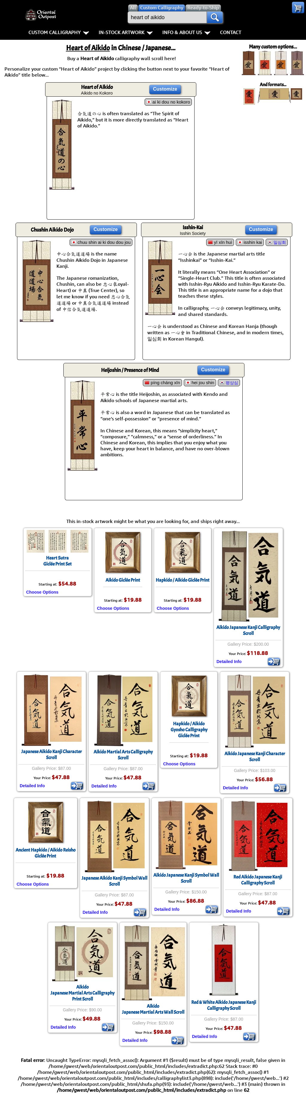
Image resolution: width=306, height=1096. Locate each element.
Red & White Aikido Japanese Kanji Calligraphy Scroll (223, 1005)
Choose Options (42, 592)
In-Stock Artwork (126, 32)
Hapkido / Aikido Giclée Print (182, 580)
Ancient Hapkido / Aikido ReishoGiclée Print (46, 853)
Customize (165, 89)
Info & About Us (186, 32)
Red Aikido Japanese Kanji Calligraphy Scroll (257, 880)
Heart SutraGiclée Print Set (57, 561)
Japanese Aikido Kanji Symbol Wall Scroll (114, 881)
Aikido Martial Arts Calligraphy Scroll (123, 755)
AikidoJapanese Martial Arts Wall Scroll (153, 1009)
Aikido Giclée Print (122, 580)
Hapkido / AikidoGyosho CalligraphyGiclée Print (189, 730)
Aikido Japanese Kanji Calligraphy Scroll (248, 630)
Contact (230, 32)
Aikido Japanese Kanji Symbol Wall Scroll (186, 878)
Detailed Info (229, 661)
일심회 (279, 242)
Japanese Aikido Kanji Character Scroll (51, 755)
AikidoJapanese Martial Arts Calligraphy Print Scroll (82, 993)
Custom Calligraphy (58, 32)
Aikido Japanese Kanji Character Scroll (254, 757)
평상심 (232, 382)
